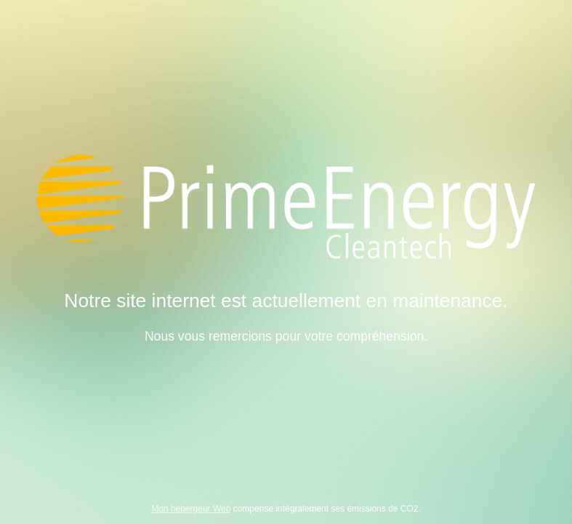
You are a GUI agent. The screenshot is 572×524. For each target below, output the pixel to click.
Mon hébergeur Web (190, 509)
